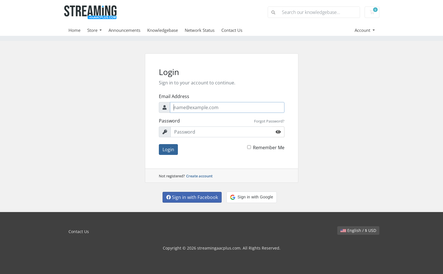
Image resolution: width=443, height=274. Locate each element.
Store (93, 30)
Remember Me (268, 147)
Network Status (200, 30)
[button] (251, 197)
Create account (199, 175)
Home (74, 30)
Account (363, 30)
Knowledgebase (162, 30)
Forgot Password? (269, 121)
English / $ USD (358, 230)
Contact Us (231, 30)
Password (169, 121)
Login (168, 149)
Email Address (174, 96)
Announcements (124, 30)
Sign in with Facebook (192, 197)
